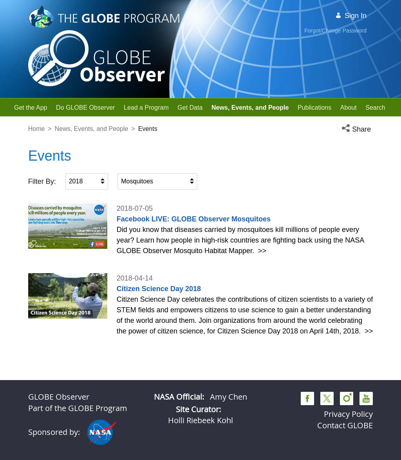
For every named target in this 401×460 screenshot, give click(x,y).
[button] (357, 129)
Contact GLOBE (345, 425)
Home (36, 128)
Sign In (351, 16)
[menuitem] (30, 107)
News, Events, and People (91, 128)
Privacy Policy (348, 414)
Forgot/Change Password (335, 30)
